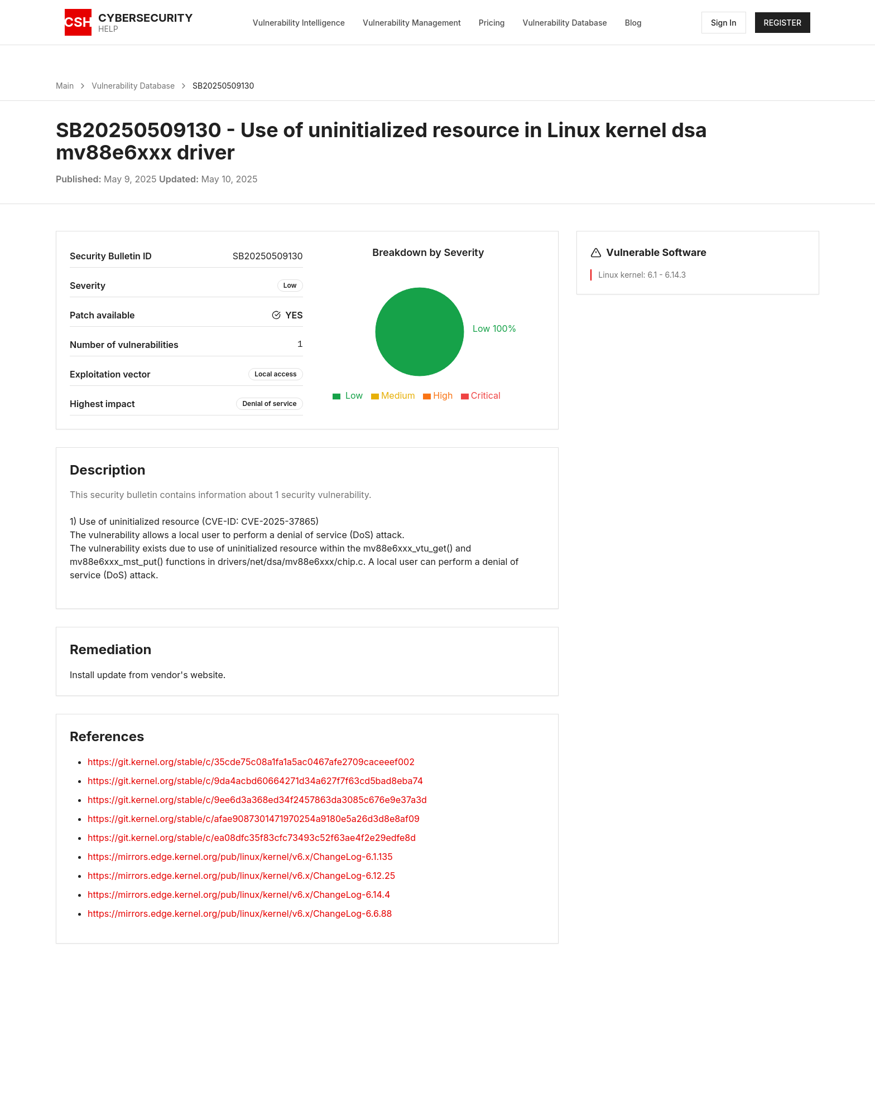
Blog (633, 22)
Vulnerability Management (412, 22)
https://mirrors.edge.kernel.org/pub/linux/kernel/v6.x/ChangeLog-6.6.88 (240, 913)
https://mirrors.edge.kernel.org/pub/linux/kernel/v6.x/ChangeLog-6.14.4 (239, 894)
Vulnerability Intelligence (299, 22)
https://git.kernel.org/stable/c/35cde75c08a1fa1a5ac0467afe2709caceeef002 (251, 761)
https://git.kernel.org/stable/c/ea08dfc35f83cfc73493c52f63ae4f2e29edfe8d (252, 837)
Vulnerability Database (565, 22)
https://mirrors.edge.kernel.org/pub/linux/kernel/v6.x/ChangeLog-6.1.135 (240, 856)
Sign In (724, 22)
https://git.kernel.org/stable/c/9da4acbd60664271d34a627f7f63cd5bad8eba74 (255, 780)
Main (65, 85)
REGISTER (782, 22)
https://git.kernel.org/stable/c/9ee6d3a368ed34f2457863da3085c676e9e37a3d (257, 799)
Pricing (492, 22)
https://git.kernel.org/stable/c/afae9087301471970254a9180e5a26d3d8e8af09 (254, 818)
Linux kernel (620, 274)
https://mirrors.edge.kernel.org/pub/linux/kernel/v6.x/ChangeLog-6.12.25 (241, 875)
